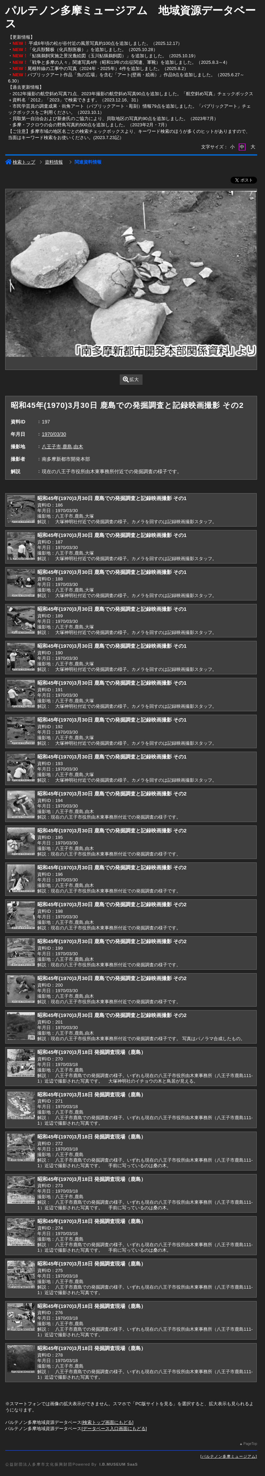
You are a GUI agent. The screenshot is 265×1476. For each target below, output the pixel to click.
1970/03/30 (54, 434)
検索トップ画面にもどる (107, 1422)
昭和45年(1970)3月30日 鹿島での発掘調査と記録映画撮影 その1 (111, 498)
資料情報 (54, 162)
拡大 (131, 379)
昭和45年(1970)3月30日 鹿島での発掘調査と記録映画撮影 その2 (111, 793)
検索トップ (20, 162)
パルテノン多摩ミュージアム (229, 1456)
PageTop (250, 1444)
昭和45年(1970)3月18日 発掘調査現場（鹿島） (91, 1052)
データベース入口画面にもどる (114, 1428)
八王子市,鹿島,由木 (62, 446)
